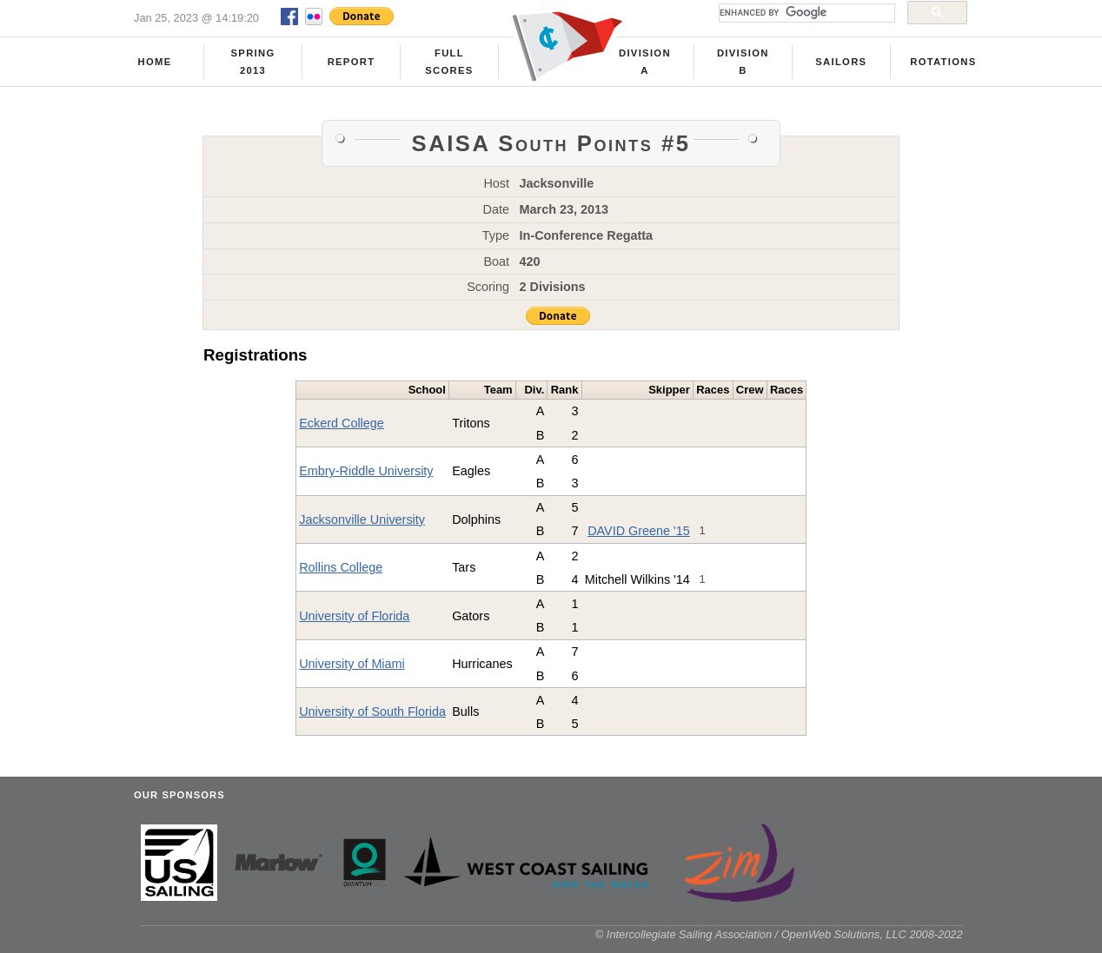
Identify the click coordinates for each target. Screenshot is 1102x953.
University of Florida (354, 616)
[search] (805, 13)
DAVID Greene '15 (639, 531)
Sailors (840, 61)
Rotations (943, 61)
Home (155, 61)
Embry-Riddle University (366, 471)
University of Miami (352, 664)
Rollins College (340, 567)
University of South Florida (372, 711)
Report (351, 61)
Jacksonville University (362, 519)
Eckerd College (341, 423)
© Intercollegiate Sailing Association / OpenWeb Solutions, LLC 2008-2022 (779, 934)
